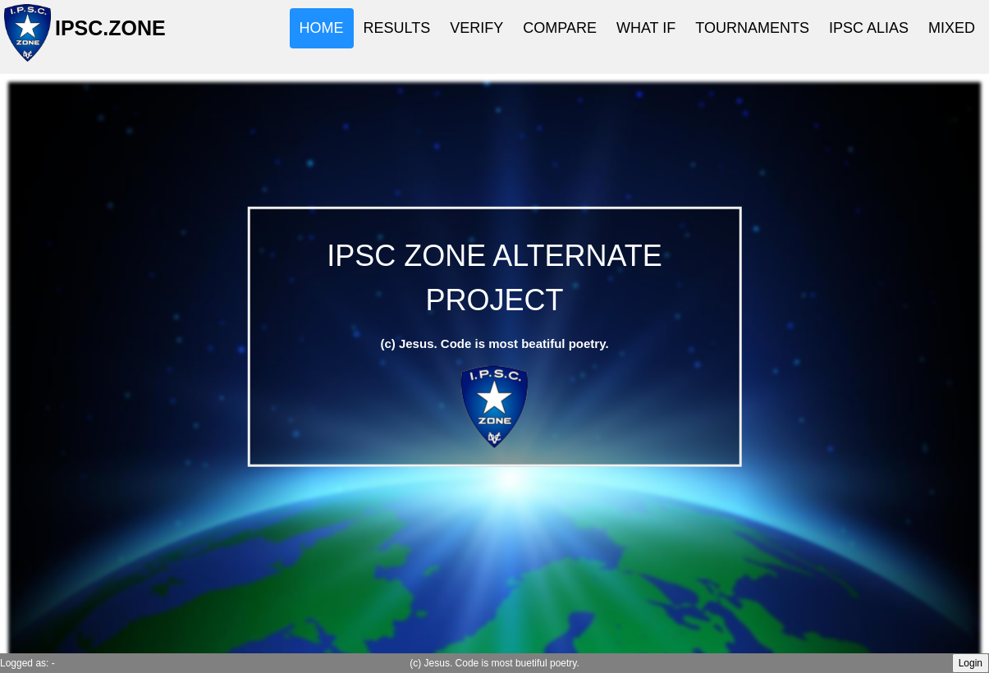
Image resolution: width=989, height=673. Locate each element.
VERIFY (476, 28)
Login (970, 663)
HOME (322, 28)
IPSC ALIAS (869, 28)
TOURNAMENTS (752, 28)
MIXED (951, 28)
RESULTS (397, 28)
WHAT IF (645, 28)
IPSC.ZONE (105, 35)
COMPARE (560, 28)
